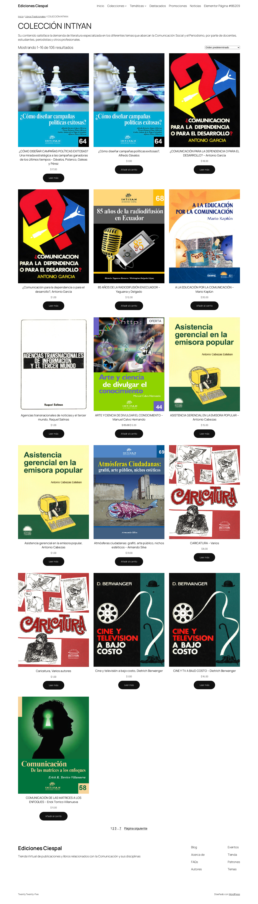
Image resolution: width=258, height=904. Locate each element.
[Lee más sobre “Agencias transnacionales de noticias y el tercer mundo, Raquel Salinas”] (53, 433)
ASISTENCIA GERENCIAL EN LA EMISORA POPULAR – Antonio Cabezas (204, 417)
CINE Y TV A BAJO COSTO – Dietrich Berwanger (204, 671)
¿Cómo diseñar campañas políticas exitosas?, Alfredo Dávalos (129, 153)
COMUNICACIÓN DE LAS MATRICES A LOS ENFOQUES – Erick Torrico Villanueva (53, 800)
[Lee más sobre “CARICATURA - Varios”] (204, 557)
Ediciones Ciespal (33, 5)
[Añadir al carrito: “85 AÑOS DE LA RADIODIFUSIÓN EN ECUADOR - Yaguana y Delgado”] (129, 305)
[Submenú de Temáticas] (145, 6)
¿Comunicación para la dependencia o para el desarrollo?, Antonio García (53, 289)
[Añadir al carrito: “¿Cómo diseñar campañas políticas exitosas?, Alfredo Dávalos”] (129, 169)
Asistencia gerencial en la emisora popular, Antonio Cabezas (53, 545)
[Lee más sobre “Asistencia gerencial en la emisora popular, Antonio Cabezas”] (53, 561)
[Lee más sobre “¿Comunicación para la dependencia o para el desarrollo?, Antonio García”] (53, 305)
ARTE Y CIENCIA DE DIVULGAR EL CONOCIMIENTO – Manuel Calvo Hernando (129, 417)
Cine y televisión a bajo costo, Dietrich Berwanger (129, 671)
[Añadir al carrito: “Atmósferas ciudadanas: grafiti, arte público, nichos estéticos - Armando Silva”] (129, 561)
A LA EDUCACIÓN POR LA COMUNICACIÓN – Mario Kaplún (204, 289)
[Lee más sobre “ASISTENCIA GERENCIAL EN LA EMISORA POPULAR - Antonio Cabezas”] (204, 433)
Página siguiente (135, 828)
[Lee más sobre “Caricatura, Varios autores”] (53, 685)
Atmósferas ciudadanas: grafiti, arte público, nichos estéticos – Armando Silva (129, 545)
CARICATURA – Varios (204, 543)
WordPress (234, 894)
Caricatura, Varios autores (53, 671)
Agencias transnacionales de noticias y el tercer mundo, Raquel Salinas (53, 417)
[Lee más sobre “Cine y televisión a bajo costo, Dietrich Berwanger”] (129, 685)
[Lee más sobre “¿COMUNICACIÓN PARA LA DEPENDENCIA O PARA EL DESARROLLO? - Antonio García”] (204, 169)
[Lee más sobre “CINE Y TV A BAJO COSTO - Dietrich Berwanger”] (204, 685)
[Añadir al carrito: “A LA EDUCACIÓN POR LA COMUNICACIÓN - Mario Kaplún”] (204, 305)
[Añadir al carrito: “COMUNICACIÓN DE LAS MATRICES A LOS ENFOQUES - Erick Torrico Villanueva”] (53, 816)
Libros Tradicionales (35, 16)
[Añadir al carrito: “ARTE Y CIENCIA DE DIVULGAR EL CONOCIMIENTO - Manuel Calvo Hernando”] (129, 433)
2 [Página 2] (113, 828)
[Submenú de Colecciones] (126, 6)
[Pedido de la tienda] (222, 47)
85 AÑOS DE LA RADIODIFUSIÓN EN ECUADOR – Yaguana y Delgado (129, 289)
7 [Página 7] (120, 828)
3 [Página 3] (115, 828)
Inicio (20, 16)
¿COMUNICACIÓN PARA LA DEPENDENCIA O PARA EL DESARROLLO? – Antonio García (204, 153)
